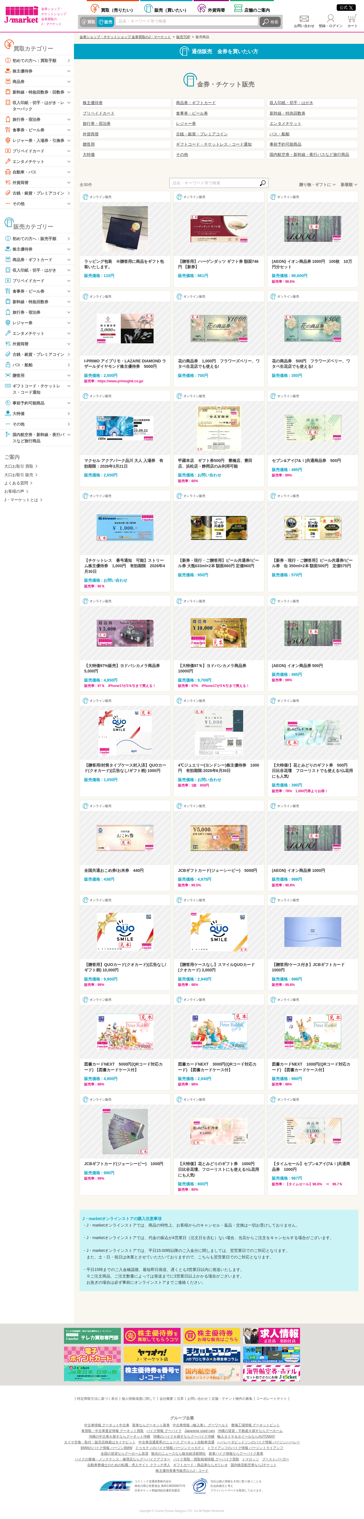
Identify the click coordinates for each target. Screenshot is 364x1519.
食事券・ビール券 (24, 129)
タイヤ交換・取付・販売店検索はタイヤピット (100, 1442)
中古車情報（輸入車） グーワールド (200, 1425)
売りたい (118, 10)
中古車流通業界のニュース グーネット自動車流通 (176, 1442)
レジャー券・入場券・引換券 (34, 140)
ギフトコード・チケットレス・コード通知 (32, 388)
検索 (274, 22)
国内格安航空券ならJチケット (254, 1465)
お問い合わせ (304, 26)
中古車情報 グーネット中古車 (106, 1425)
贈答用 (14, 375)
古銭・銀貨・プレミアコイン (34, 192)
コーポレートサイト (271, 1399)
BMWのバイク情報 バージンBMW (107, 1448)
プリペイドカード (24, 150)
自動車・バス (20, 171)
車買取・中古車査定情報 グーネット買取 (112, 1431)
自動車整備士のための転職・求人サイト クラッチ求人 (128, 1465)
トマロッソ (250, 1459)
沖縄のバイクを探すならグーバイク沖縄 (183, 1436)
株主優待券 (18, 70)
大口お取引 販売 (18, 474)
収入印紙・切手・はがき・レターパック (34, 105)
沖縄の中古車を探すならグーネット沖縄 (119, 1436)
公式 (346, 7)
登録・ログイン (331, 26)
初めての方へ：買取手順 (30, 60)
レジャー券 (18, 322)
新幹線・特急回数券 (26, 301)
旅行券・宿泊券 (22, 119)
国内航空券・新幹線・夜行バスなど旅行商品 (34, 437)
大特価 (14, 413)
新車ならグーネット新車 (151, 1425)
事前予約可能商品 (24, 402)
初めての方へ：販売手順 (30, 238)
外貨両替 (216, 10)
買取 (91, 22)
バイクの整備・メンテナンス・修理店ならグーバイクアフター (122, 1459)
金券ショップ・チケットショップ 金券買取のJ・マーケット (125, 37)
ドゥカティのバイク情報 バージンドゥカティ (169, 1448)
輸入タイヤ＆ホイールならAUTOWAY (246, 1436)
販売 (108, 22)
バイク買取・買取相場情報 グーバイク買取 (206, 1459)
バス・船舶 (18, 364)
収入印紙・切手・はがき (30, 270)
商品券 (14, 81)
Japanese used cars (200, 1431)
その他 (14, 203)
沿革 (180, 1399)
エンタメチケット (24, 161)
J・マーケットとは (21, 500)
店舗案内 (257, 10)
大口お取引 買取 (18, 466)
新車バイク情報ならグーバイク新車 (236, 1454)
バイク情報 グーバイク (163, 1431)
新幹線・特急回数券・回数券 (34, 91)
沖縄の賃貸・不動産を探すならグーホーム (250, 1431)
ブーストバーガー (275, 1459)
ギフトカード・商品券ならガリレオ (200, 1465)
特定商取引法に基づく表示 (97, 1399)
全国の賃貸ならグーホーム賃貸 (124, 1454)
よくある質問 (16, 483)
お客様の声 (14, 491)
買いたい (171, 10)
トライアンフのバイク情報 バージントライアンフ (245, 1448)
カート (353, 26)
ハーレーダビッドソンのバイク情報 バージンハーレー (258, 1442)
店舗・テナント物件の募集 (232, 1399)
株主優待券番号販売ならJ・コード (182, 1471)
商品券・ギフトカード (28, 259)
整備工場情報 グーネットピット (255, 1425)
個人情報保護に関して (139, 1399)
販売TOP (183, 37)
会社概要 (166, 1399)
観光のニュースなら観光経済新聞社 (178, 1454)
